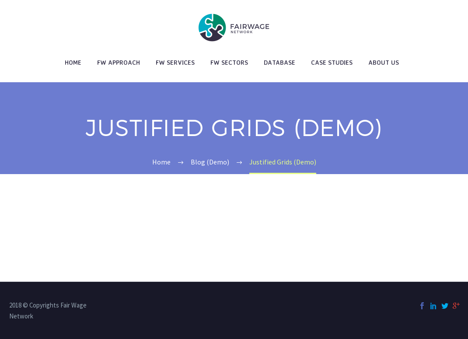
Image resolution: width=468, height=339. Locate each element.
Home (73, 62)
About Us (383, 62)
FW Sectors (229, 62)
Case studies (332, 62)
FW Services (175, 62)
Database (279, 62)
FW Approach (118, 62)
